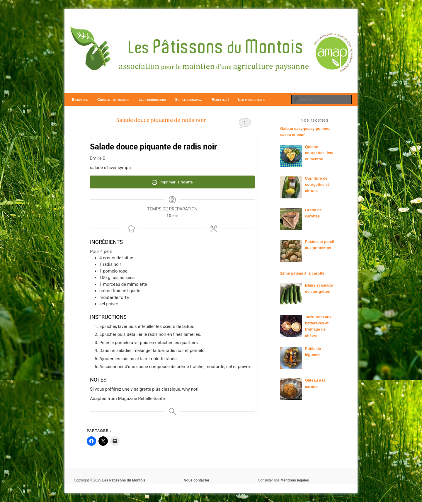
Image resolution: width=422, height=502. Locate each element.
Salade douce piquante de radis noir (161, 120)
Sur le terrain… (188, 99)
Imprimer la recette (172, 182)
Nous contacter (196, 480)
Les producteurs (152, 99)
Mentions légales (294, 480)
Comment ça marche (113, 99)
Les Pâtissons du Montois (124, 480)
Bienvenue (80, 99)
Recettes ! (220, 99)
